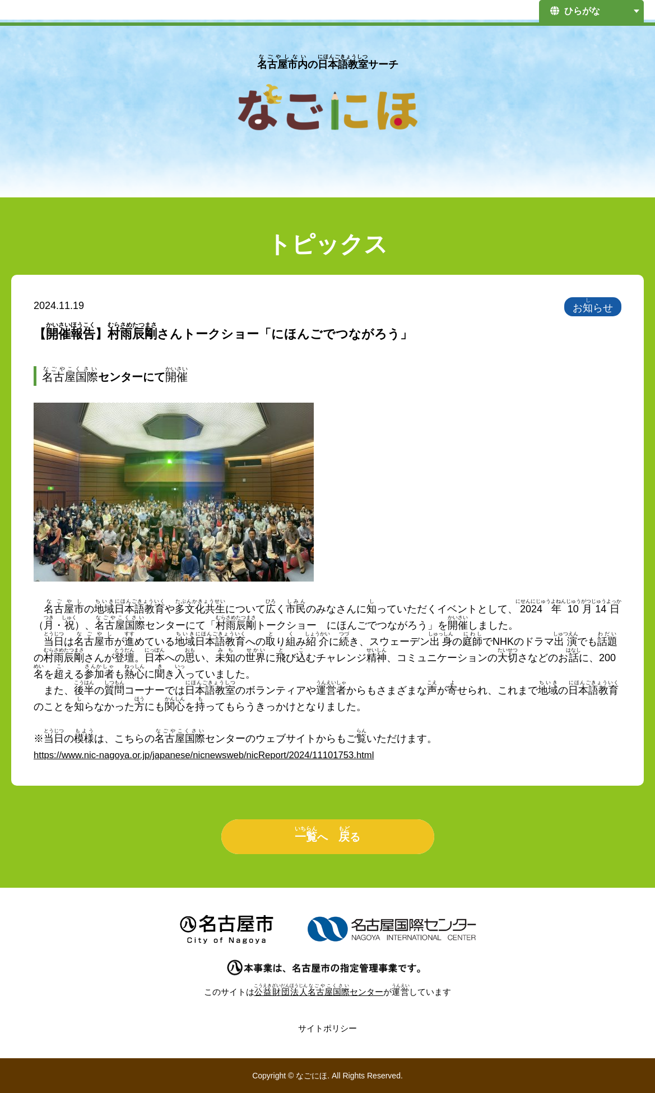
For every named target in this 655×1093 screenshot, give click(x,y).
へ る (327, 834)
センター (319, 992)
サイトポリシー (327, 1028)
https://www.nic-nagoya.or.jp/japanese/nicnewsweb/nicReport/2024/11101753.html (217, 754)
